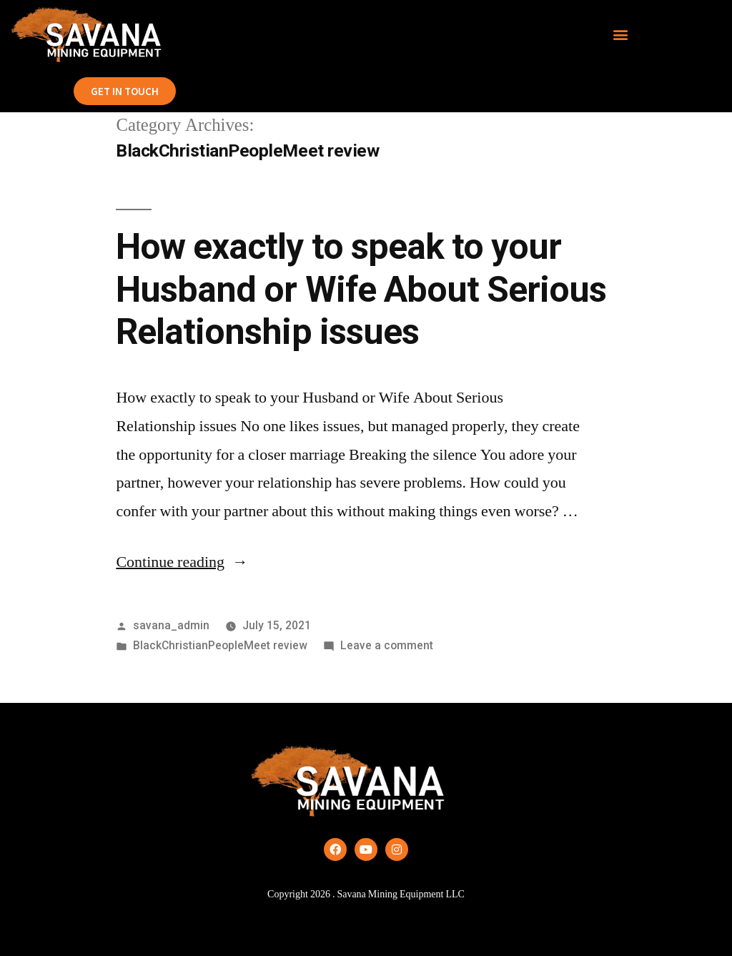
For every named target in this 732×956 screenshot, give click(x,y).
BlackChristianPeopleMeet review (220, 645)
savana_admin (171, 625)
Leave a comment (386, 645)
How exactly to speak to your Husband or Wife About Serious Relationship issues (360, 289)
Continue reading (182, 562)
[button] (621, 34)
